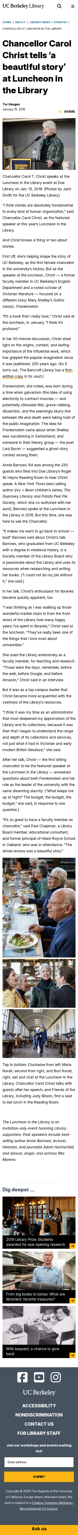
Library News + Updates (48, 22)
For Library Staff (39, 1433)
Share (66, 111)
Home (6, 22)
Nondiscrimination (39, 1415)
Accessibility (39, 1405)
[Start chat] (39, 1529)
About (20, 22)
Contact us (39, 1424)
